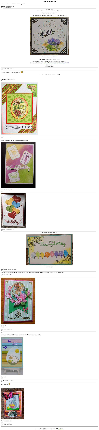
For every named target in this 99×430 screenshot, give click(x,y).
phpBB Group (61, 428)
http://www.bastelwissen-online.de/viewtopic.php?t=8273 (56, 62)
